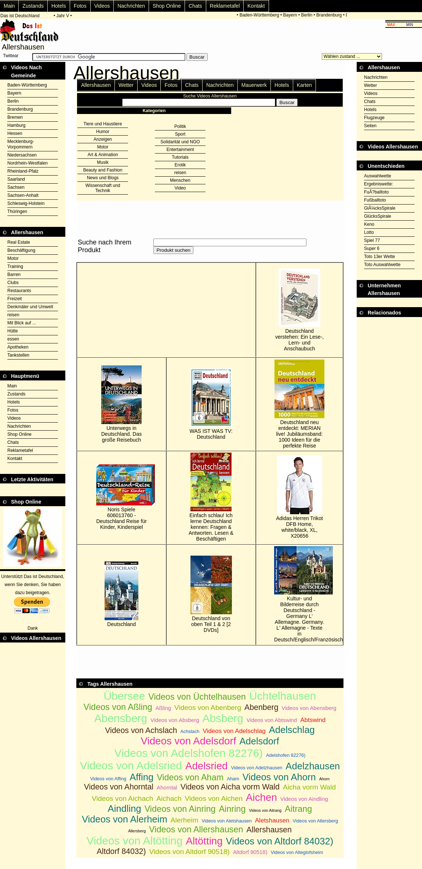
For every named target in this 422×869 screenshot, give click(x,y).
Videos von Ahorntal (118, 787)
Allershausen (96, 85)
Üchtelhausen (282, 696)
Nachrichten (131, 6)
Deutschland (121, 594)
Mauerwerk (254, 85)
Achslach (190, 731)
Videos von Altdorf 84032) (280, 841)
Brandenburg (330, 15)
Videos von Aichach (122, 798)
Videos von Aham (190, 777)
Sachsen (16, 187)
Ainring (232, 809)
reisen (13, 314)
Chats (195, 6)
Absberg (223, 718)
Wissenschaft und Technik (103, 188)
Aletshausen (272, 820)
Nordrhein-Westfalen (27, 163)
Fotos (80, 6)
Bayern (291, 15)
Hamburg (16, 125)
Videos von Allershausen (196, 829)
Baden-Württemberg (260, 15)
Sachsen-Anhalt (23, 195)
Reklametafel (225, 6)
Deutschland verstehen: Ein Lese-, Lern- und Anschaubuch (299, 309)
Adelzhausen (312, 766)
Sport (180, 134)
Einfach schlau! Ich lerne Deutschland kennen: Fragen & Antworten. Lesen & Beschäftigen (211, 497)
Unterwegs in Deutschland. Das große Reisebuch (121, 404)
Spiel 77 (372, 240)
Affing (141, 777)
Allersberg (137, 831)
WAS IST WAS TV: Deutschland (211, 404)
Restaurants (19, 290)
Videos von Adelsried (131, 765)
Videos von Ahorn (279, 777)
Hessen (14, 133)
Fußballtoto (375, 200)
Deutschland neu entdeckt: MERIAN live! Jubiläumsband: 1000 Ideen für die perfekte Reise (299, 404)
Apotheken (17, 347)
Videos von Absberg (174, 720)
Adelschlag (292, 730)
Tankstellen (18, 355)
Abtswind (312, 720)
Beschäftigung (21, 250)
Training (15, 266)
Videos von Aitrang (265, 810)
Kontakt (256, 6)
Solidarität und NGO (180, 141)
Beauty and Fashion (103, 170)
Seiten (370, 125)
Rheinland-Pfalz (23, 171)
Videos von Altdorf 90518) (189, 851)
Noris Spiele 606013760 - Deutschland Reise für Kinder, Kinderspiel (121, 497)
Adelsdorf (259, 741)
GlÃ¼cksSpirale (379, 208)
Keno (369, 224)
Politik (180, 126)
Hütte (12, 331)
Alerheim (185, 820)
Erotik (180, 164)
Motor (13, 258)
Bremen (15, 117)
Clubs (13, 282)
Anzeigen (103, 139)
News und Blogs (103, 177)
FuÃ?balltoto (376, 192)
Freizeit (14, 298)
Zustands (33, 6)
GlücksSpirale (377, 216)
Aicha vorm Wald (309, 787)
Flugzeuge (374, 117)
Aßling (163, 708)
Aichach (168, 798)
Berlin (308, 15)
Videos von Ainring (180, 809)
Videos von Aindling (304, 799)
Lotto (369, 232)
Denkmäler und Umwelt (30, 306)
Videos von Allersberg (315, 821)
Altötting (204, 841)
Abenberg (261, 707)
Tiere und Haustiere (103, 123)
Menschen (180, 180)
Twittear (10, 55)
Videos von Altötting (135, 841)
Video (180, 188)
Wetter (126, 85)
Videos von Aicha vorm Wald (230, 787)
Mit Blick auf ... (21, 322)
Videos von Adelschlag (234, 731)
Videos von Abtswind (272, 720)
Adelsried (206, 766)
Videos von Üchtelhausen (197, 697)
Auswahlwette (377, 175)
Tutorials (180, 157)
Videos (102, 6)
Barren (14, 274)
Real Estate (18, 242)
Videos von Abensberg (309, 708)
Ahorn (324, 779)
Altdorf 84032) (121, 851)
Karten (304, 85)
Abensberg (120, 718)
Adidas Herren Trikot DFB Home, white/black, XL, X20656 (299, 497)
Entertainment (180, 149)
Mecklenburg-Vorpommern (20, 144)
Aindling (124, 808)
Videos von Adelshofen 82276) (188, 753)
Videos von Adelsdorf (188, 741)
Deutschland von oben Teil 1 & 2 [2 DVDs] (211, 594)
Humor (102, 131)
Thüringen (17, 211)
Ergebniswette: (378, 184)
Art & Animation (103, 154)
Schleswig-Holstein (25, 203)
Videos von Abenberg (207, 707)
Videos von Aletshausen (226, 821)
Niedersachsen (22, 155)
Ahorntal (167, 787)
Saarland (16, 179)
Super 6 (371, 248)
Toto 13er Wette (379, 256)
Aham (233, 778)
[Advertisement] (389, 335)
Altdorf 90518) (250, 852)
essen (13, 339)
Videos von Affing (108, 778)
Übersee (124, 696)
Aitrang (298, 809)
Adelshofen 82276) (285, 755)
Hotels (58, 6)
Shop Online (167, 6)
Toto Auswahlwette (382, 264)
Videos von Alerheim (124, 819)
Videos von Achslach (141, 730)
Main (9, 6)
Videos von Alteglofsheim (297, 852)
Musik (102, 162)
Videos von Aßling (117, 707)
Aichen (261, 797)
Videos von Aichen (214, 798)
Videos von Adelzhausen (256, 767)
